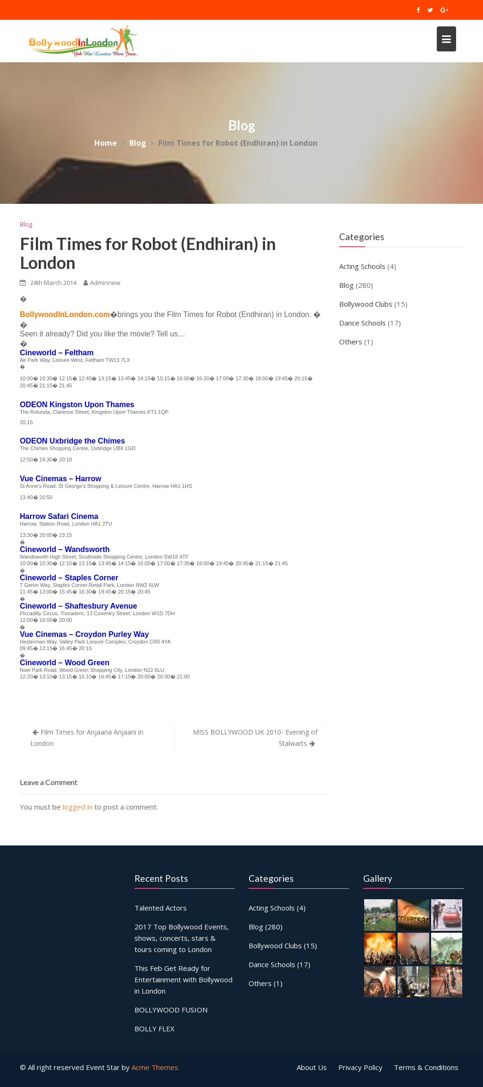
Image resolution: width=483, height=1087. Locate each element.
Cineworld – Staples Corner (69, 578)
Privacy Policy (360, 1067)
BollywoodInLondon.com (65, 314)
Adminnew (101, 282)
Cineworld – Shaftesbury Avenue (78, 606)
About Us (312, 1067)
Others (350, 341)
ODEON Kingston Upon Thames (77, 405)
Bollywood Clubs (365, 304)
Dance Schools (362, 322)
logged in (77, 806)
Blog (26, 224)
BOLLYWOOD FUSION (171, 1008)
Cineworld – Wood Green (64, 663)
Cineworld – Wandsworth (65, 549)
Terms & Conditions (426, 1067)
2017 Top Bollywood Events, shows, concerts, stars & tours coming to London (181, 938)
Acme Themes (155, 1067)
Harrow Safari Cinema (59, 516)
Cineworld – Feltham (56, 353)
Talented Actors (161, 908)
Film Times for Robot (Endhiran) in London (148, 253)
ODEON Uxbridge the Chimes (72, 441)
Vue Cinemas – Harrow (60, 479)
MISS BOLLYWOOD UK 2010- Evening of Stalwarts (255, 737)
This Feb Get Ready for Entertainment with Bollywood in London (183, 979)
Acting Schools (362, 266)
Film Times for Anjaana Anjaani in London (86, 737)
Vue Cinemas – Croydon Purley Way (84, 634)
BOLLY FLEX (155, 1026)
